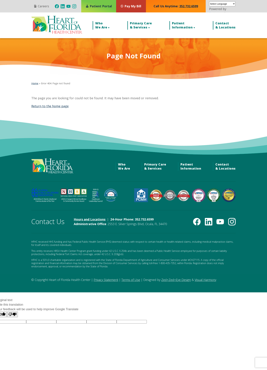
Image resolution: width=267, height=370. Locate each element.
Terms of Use (130, 280)
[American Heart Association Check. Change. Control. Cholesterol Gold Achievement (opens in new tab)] (156, 200)
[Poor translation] (12, 314)
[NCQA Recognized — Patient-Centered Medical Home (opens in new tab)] (111, 201)
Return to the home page (50, 106)
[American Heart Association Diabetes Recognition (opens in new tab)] (184, 200)
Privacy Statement (106, 280)
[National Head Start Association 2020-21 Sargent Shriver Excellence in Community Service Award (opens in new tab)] (74, 201)
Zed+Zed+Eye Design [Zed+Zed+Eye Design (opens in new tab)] (176, 280)
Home (34, 83)
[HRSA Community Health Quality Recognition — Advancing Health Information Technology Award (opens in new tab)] (199, 201)
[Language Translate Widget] (222, 3)
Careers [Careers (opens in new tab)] (41, 6)
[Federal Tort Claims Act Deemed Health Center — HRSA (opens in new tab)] (229, 201)
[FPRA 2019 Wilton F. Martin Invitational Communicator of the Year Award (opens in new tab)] (45, 201)
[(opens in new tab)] (57, 6)
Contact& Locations (225, 25)
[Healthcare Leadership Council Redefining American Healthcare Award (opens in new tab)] (96, 201)
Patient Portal (98, 6)
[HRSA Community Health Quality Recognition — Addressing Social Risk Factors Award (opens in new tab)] (214, 201)
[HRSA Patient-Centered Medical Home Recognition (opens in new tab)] (141, 201)
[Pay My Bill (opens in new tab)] (132, 6)
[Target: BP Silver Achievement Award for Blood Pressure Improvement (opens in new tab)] (170, 199)
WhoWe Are (101, 25)
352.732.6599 (188, 6)
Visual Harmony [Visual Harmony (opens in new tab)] (205, 280)
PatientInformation (182, 25)
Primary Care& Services (141, 25)
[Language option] (41, 322)
